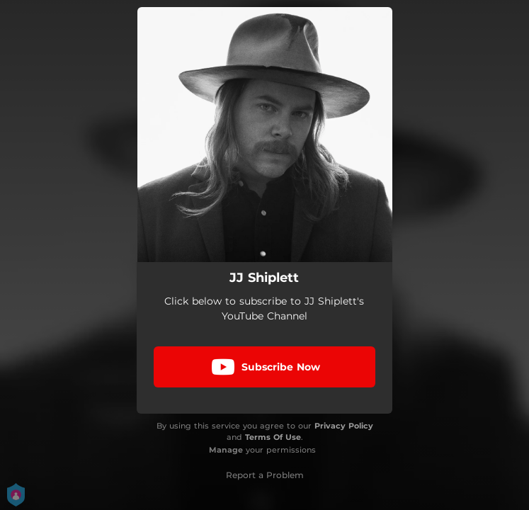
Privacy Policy (343, 426)
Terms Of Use (273, 437)
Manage (226, 450)
